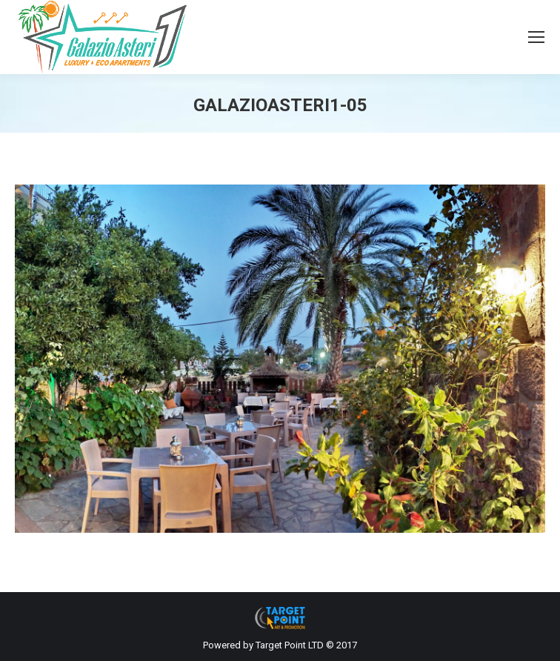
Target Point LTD (290, 645)
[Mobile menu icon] (536, 37)
